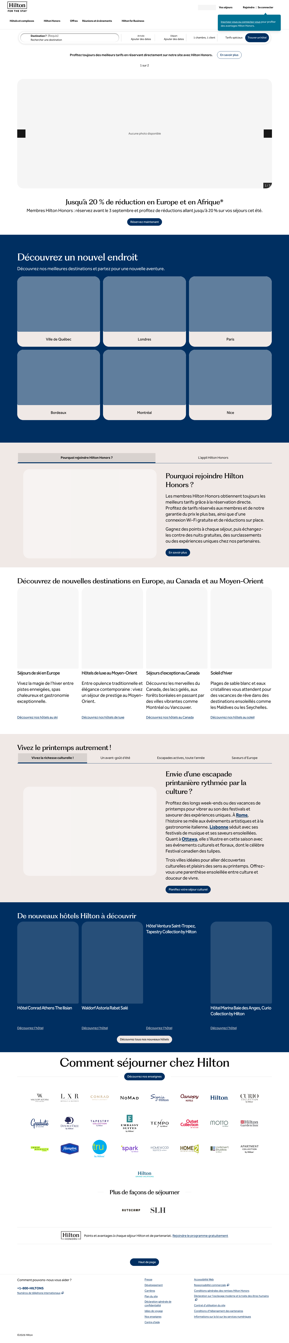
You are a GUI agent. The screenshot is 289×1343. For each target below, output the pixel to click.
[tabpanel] (144, 510)
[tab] (87, 458)
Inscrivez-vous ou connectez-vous (241, 21)
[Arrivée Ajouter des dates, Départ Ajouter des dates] (154, 37)
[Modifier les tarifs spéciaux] (231, 37)
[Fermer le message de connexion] (278, 17)
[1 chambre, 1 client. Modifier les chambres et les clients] (202, 37)
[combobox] (69, 37)
